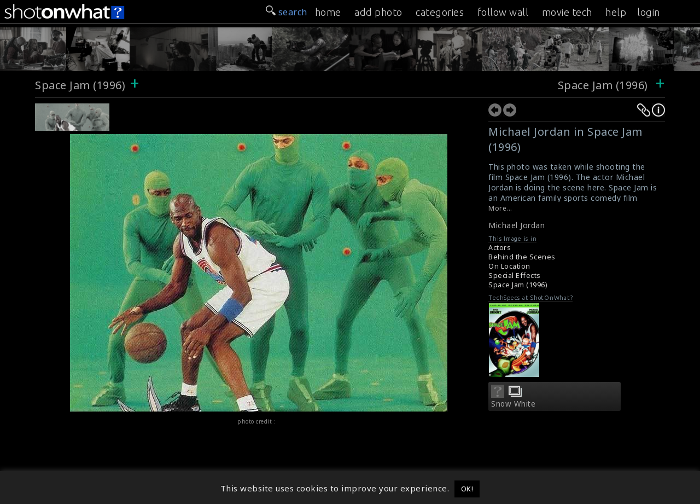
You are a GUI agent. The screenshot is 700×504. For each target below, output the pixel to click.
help (615, 12)
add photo (378, 12)
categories (440, 12)
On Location (509, 266)
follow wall (503, 12)
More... (500, 208)
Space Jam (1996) (80, 85)
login (648, 12)
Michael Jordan (516, 225)
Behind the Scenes (522, 257)
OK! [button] (467, 489)
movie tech (567, 12)
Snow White (513, 404)
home (328, 12)
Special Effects (514, 275)
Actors (499, 247)
